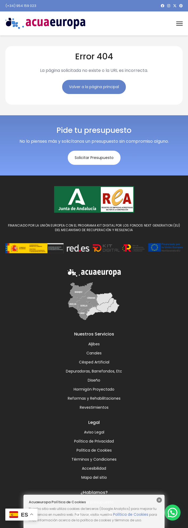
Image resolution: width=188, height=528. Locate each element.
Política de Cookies (130, 514)
